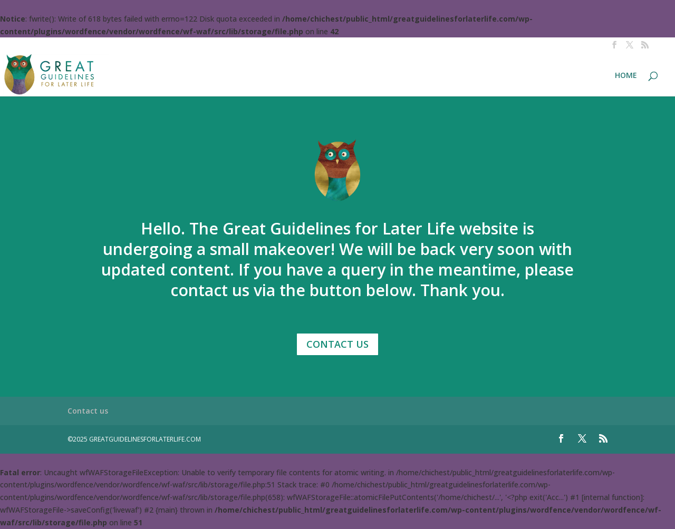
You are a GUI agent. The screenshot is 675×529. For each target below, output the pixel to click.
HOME (626, 76)
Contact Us (337, 344)
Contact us (88, 411)
